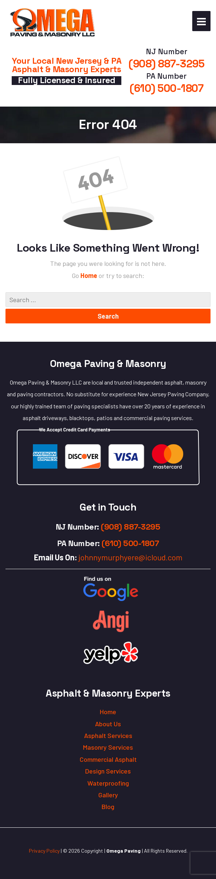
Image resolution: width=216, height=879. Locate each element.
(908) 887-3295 (166, 63)
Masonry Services (108, 747)
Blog (108, 806)
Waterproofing (108, 783)
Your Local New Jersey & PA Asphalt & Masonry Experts (66, 65)
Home (89, 275)
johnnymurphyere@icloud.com (130, 557)
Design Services (108, 771)
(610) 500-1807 (166, 88)
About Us (108, 724)
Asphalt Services (108, 735)
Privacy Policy (44, 851)
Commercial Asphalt (108, 759)
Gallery (108, 795)
